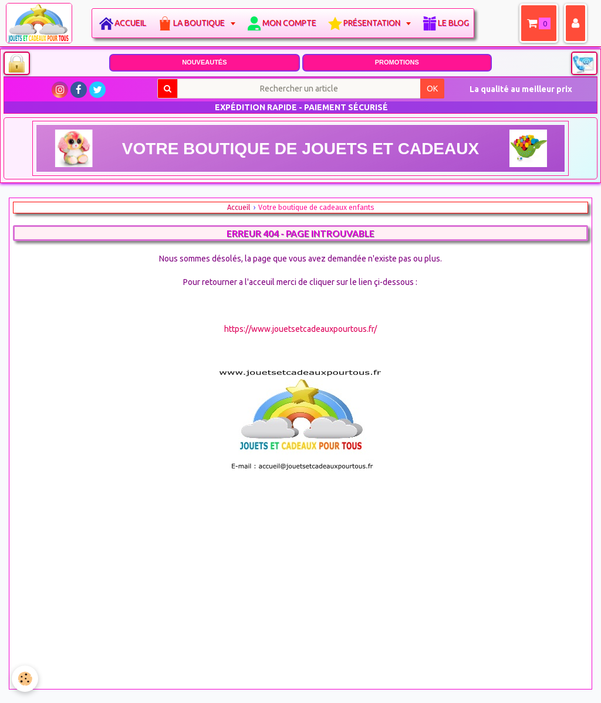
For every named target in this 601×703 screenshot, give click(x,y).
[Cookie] (25, 678)
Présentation (372, 23)
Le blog (453, 23)
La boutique (200, 23)
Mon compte (289, 23)
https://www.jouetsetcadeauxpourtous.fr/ (300, 329)
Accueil (130, 23)
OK (432, 88)
